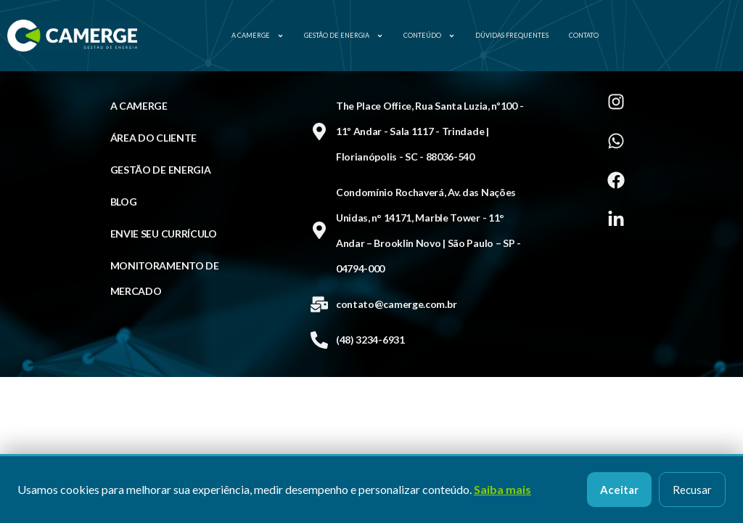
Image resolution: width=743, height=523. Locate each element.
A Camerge (257, 35)
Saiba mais (502, 489)
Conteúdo (429, 35)
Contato (584, 35)
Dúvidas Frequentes (512, 35)
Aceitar (619, 489)
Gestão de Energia (343, 35)
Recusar (692, 489)
